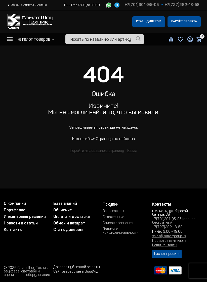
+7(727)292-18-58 (181, 5)
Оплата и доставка (71, 217)
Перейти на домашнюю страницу (97, 151)
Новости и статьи (21, 223)
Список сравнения (118, 223)
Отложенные (113, 217)
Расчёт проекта (184, 21)
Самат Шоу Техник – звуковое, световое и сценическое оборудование (27, 271)
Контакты (13, 230)
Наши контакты (164, 245)
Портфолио (14, 210)
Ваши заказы (113, 211)
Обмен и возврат (69, 223)
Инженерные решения (25, 217)
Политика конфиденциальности (121, 231)
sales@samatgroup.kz (169, 236)
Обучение (62, 210)
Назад (132, 151)
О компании (15, 204)
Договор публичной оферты (76, 267)
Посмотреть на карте (169, 241)
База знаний (65, 204)
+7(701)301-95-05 (142, 5)
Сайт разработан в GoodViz (75, 272)
